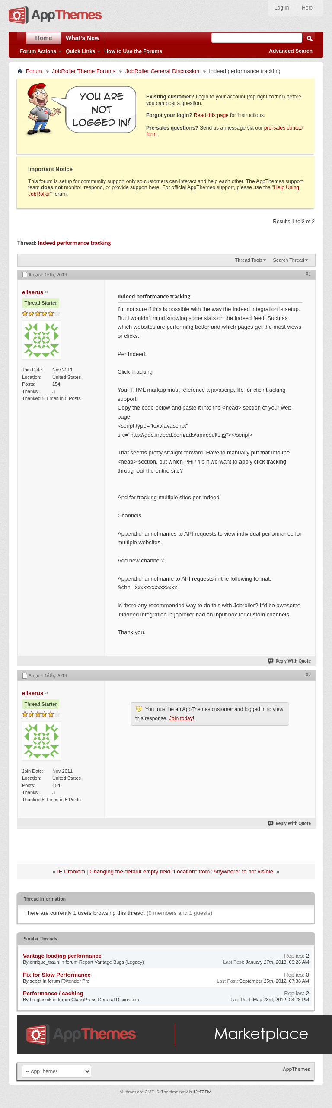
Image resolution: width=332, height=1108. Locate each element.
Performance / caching (53, 993)
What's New (82, 38)
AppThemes (296, 1069)
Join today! (181, 718)
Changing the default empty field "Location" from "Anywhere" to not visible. (182, 871)
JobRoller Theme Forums (83, 71)
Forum (34, 71)
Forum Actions (38, 51)
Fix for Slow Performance (57, 974)
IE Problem (71, 871)
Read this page (211, 115)
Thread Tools (248, 260)
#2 (308, 675)
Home (43, 38)
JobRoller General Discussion (162, 71)
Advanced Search (291, 51)
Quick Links (80, 51)
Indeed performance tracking (74, 243)
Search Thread (288, 260)
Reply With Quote (289, 661)
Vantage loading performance (62, 955)
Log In (282, 8)
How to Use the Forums (133, 51)
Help (307, 8)
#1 (308, 274)
